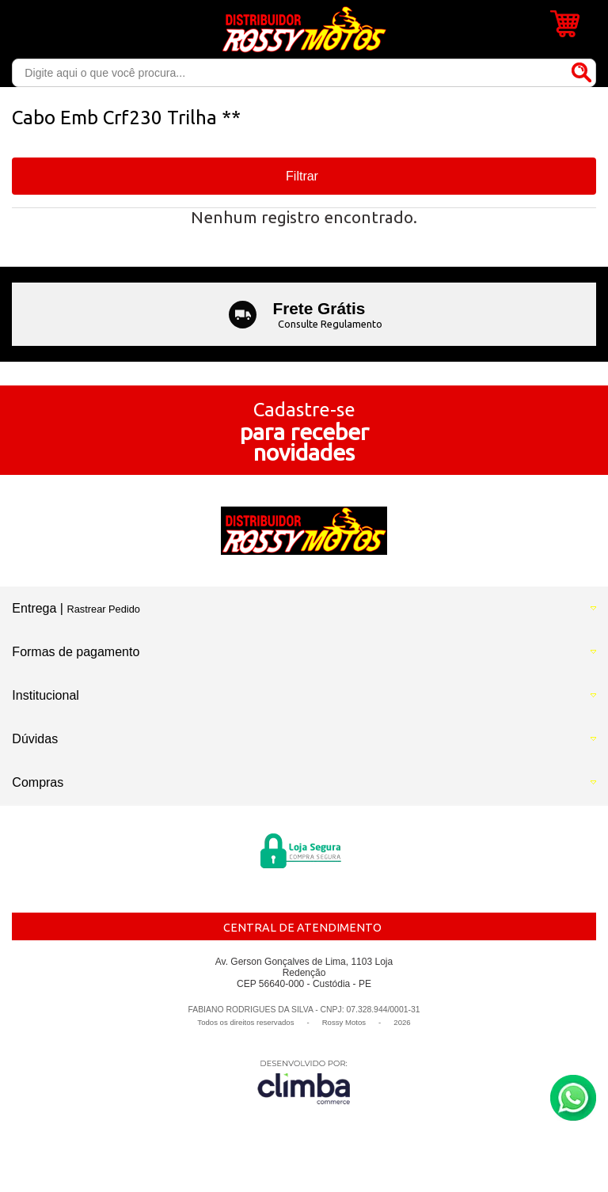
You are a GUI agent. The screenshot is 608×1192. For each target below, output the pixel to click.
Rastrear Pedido (102, 609)
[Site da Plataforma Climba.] (304, 1081)
